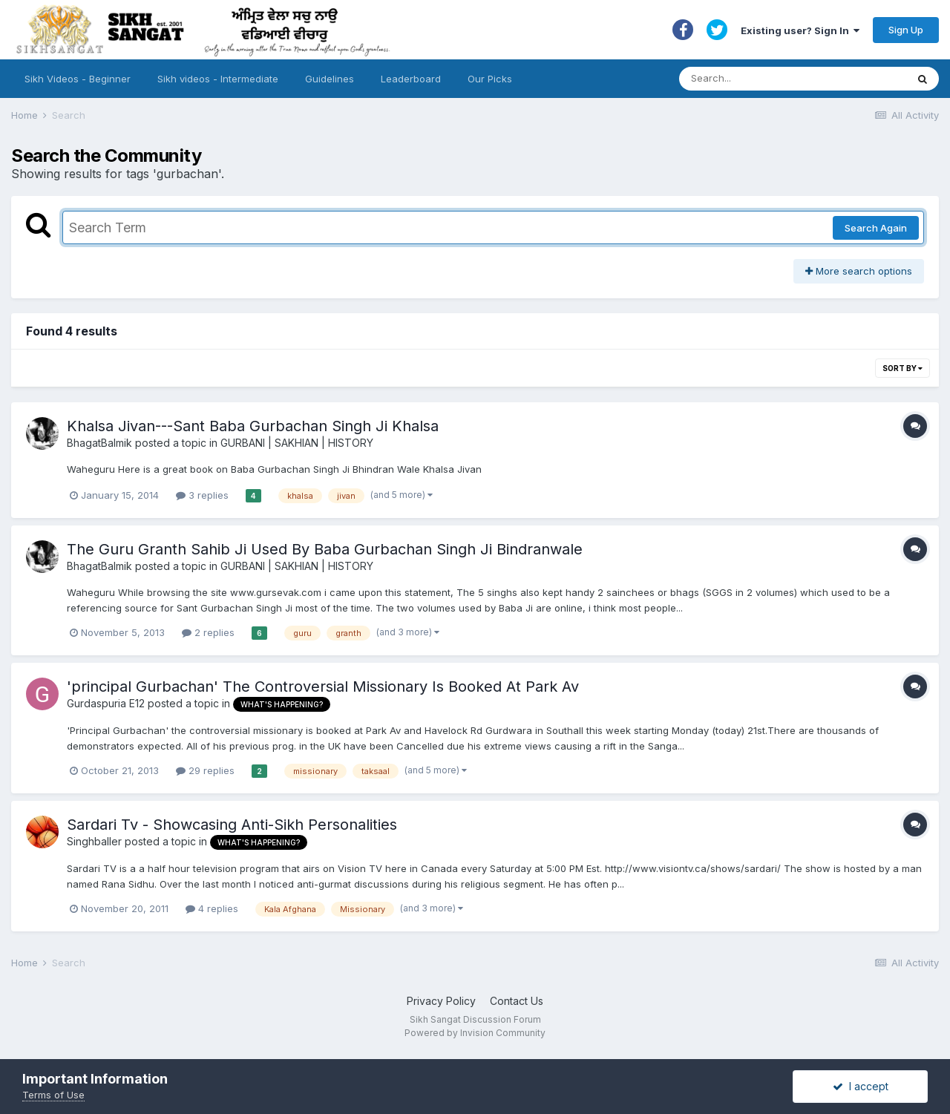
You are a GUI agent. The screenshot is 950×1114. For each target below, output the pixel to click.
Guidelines (329, 79)
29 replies (205, 770)
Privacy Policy (441, 1001)
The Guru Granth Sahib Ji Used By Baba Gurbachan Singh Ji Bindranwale (325, 549)
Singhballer (94, 841)
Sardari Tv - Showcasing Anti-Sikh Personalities (232, 824)
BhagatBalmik (99, 442)
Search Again (876, 228)
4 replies (212, 908)
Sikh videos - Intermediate (217, 79)
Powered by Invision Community (475, 1032)
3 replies (202, 495)
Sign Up (905, 30)
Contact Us (516, 1001)
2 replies (208, 632)
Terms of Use (53, 1095)
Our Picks (490, 79)
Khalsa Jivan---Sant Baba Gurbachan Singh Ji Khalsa (253, 426)
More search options (858, 271)
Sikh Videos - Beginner (77, 79)
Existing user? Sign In (800, 30)
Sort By (902, 368)
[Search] (778, 79)
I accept (860, 1086)
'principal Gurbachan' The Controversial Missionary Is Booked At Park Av (323, 686)
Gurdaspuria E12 (106, 703)
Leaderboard (411, 79)
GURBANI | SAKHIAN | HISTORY (296, 442)
